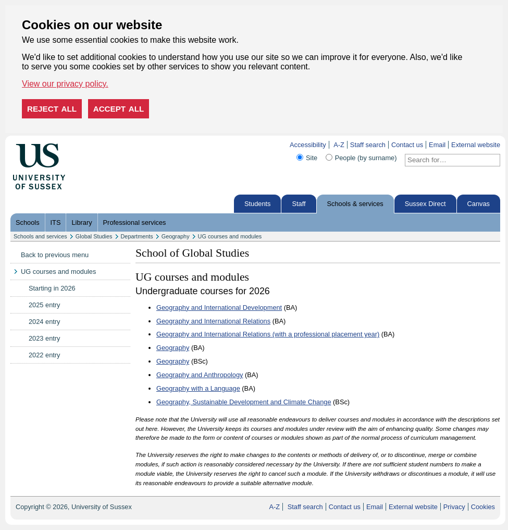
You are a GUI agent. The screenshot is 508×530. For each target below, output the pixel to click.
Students (257, 204)
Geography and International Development (219, 307)
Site (311, 158)
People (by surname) (366, 158)
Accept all (118, 108)
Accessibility (308, 145)
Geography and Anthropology (199, 375)
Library (81, 222)
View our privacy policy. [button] (65, 83)
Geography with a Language (198, 388)
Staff (298, 204)
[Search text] (446, 160)
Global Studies (94, 236)
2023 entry (44, 338)
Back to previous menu (55, 255)
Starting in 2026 (52, 288)
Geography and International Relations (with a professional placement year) (267, 334)
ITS (56, 222)
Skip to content (87, 145)
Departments (137, 236)
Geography (176, 236)
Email (437, 145)
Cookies (483, 507)
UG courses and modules (230, 236)
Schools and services (40, 236)
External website (475, 145)
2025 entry (44, 305)
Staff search (368, 145)
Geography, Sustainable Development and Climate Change (243, 402)
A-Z (338, 145)
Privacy (454, 507)
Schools (28, 222)
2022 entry (44, 355)
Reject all (52, 108)
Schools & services (355, 204)
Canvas (478, 204)
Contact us (407, 145)
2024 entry (44, 322)
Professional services (134, 222)
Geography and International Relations (213, 321)
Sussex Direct (425, 204)
